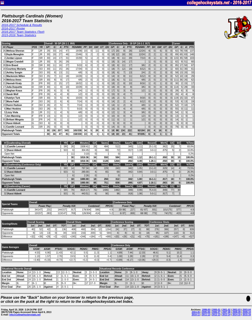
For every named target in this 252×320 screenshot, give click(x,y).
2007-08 (226, 312)
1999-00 (206, 309)
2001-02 (226, 309)
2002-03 (236, 309)
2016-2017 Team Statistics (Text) (23, 31)
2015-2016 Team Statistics (19, 35)
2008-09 (236, 312)
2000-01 (216, 309)
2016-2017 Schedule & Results (22, 25)
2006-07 (216, 312)
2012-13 (216, 314)
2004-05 (196, 312)
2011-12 (206, 314)
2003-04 (247, 309)
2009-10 (247, 312)
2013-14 (226, 314)
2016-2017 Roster (13, 28)
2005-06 (206, 312)
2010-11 (196, 314)
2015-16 (247, 314)
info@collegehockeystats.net (24, 314)
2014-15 (236, 314)
